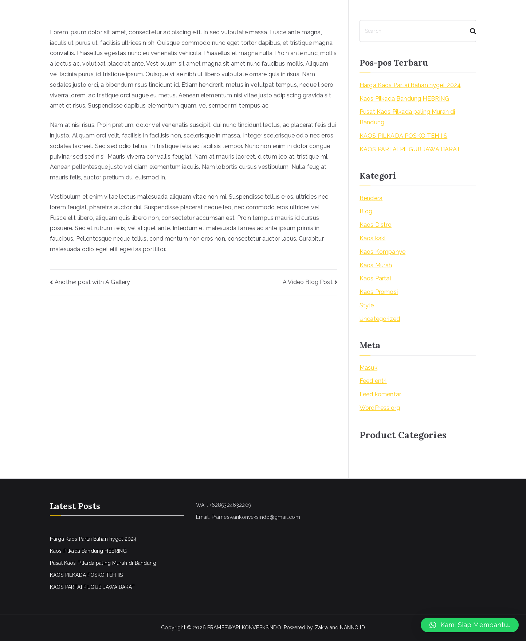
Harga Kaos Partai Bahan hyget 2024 (410, 85)
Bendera (371, 198)
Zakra (321, 627)
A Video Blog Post (308, 282)
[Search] (470, 31)
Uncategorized (380, 318)
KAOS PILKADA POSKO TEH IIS (403, 135)
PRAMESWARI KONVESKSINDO (244, 627)
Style (367, 305)
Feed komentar (380, 394)
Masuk (368, 367)
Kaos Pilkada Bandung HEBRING (404, 98)
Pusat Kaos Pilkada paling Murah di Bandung (407, 117)
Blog (366, 211)
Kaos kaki (372, 238)
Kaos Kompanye (382, 251)
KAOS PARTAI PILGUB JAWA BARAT (410, 149)
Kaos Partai (375, 278)
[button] (470, 625)
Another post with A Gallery (92, 282)
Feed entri (373, 380)
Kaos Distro (376, 224)
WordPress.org (380, 407)
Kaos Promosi (379, 291)
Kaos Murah (376, 265)
